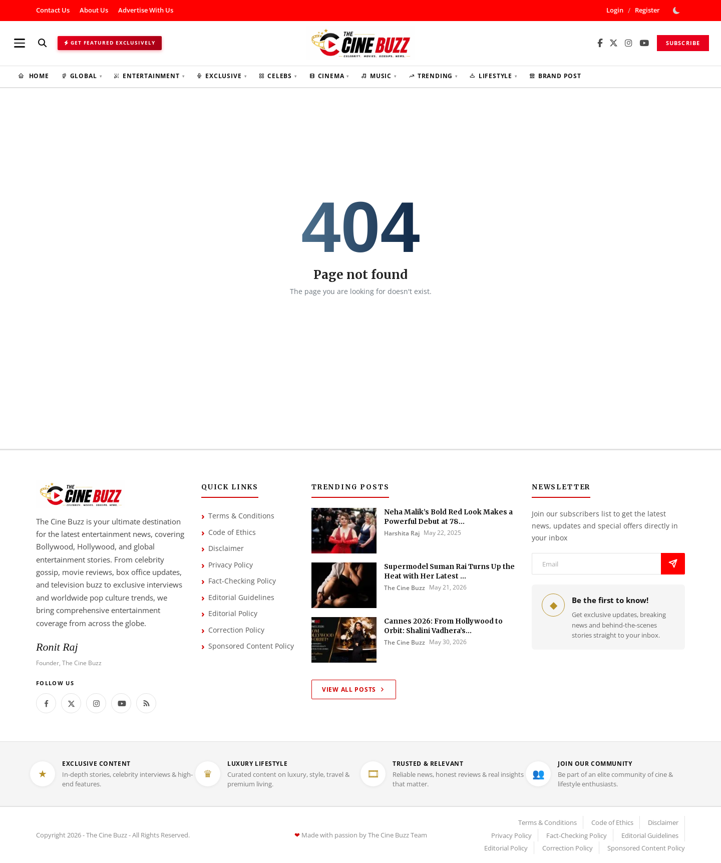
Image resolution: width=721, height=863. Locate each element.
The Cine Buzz (404, 588)
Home (33, 76)
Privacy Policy (230, 564)
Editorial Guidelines (241, 597)
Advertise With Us (145, 10)
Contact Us (53, 10)
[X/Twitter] (613, 43)
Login (614, 10)
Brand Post (555, 76)
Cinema (329, 76)
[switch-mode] (677, 10)
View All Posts (354, 689)
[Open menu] (19, 43)
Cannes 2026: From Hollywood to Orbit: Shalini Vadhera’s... (443, 626)
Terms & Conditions (241, 515)
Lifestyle (493, 76)
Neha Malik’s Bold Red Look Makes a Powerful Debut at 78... (448, 517)
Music (379, 76)
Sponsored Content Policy (251, 646)
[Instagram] (628, 43)
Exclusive (221, 76)
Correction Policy (236, 630)
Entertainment (149, 76)
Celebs (277, 76)
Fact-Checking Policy (242, 581)
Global (81, 76)
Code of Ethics (232, 532)
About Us (94, 10)
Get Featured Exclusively (109, 42)
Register (647, 10)
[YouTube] (644, 43)
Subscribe (683, 43)
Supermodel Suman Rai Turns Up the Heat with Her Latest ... (449, 571)
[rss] (146, 703)
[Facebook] (599, 43)
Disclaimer (226, 548)
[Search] (42, 43)
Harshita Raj (402, 533)
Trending (433, 76)
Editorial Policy (232, 613)
